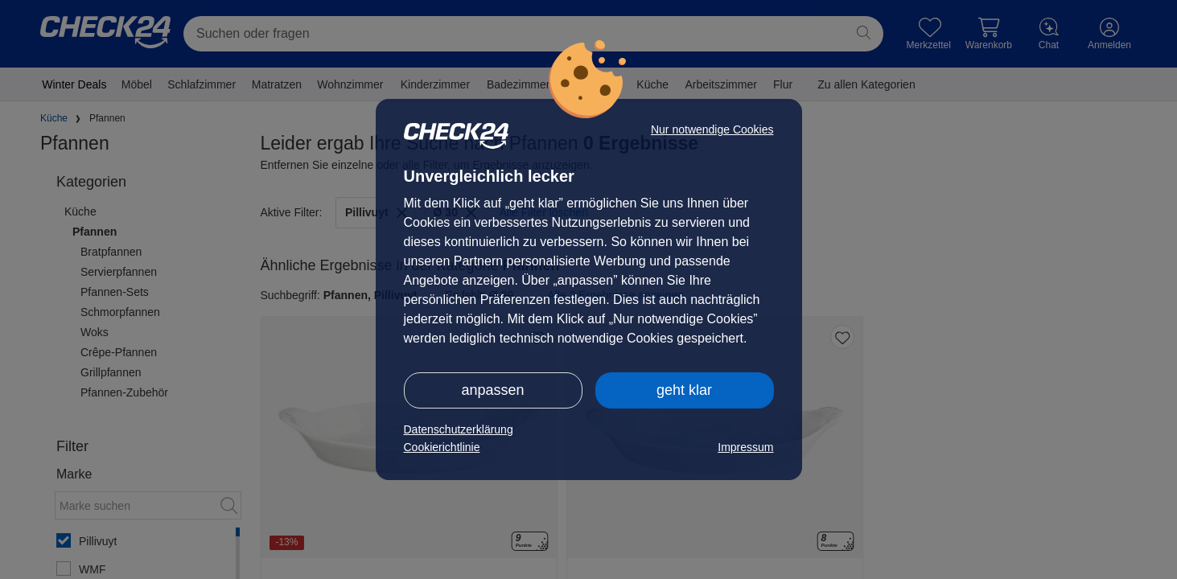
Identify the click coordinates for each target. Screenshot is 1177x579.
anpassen (492, 390)
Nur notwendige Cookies (712, 129)
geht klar (684, 390)
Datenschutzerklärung (458, 429)
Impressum (745, 447)
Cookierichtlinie (442, 447)
